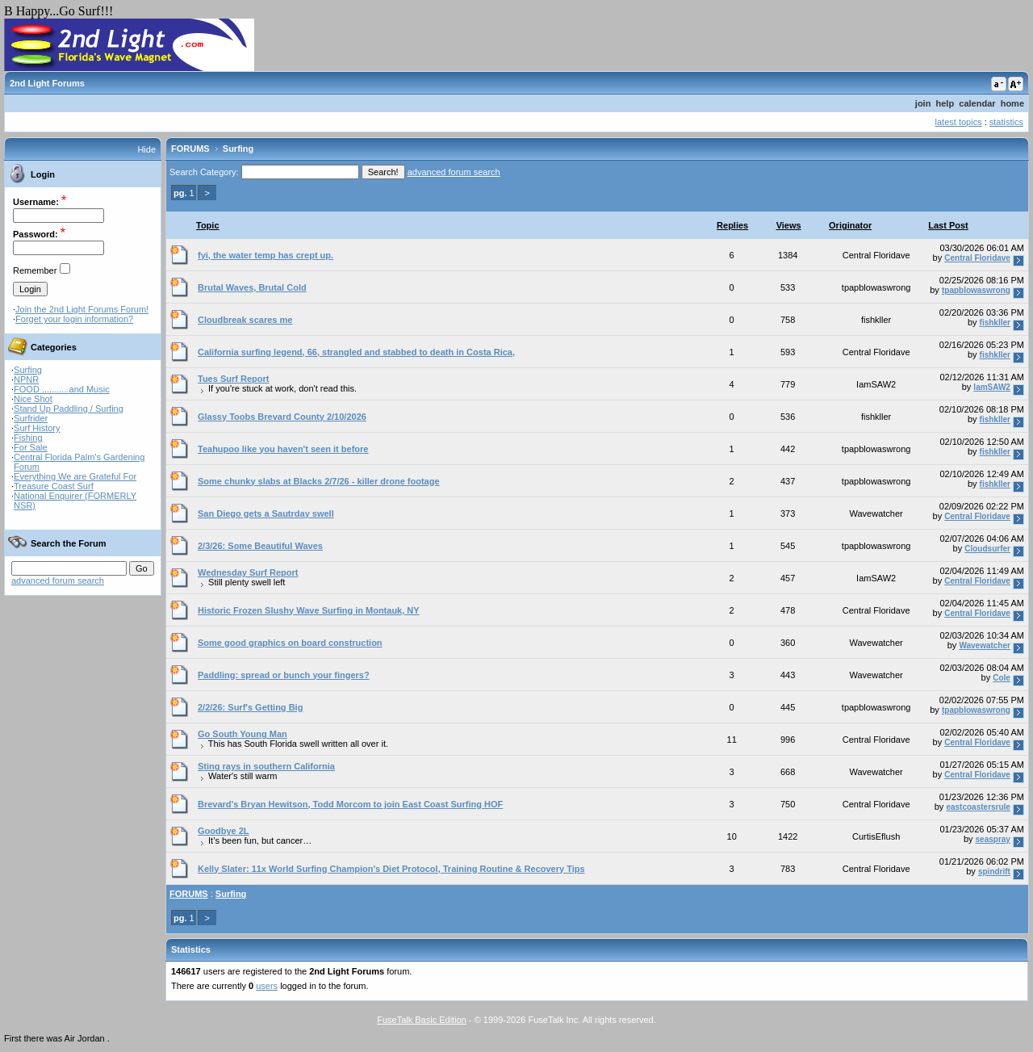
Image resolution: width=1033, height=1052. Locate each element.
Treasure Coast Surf (54, 486)
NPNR (26, 379)
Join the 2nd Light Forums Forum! (81, 309)
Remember (34, 270)
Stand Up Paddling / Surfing (68, 408)
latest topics (958, 122)
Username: (36, 202)
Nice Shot (33, 399)
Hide (146, 149)
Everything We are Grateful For (75, 476)
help (945, 103)
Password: (35, 234)
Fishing (28, 437)
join (923, 103)
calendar (977, 103)
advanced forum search (57, 580)
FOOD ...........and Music (62, 389)
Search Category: (204, 172)
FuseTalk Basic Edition (421, 1020)
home (1012, 103)
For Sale (31, 447)
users (267, 986)
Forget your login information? (74, 319)
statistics (1006, 122)
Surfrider (31, 418)
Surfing (28, 370)
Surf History (37, 428)
